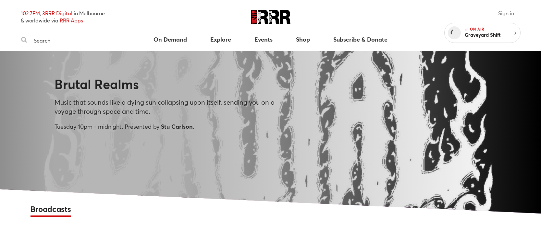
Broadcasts (51, 209)
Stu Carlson (177, 126)
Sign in (506, 13)
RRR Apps (71, 20)
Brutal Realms (97, 84)
